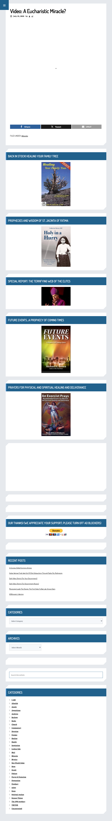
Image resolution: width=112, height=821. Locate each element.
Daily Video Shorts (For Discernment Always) (24, 584)
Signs (13, 791)
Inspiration (16, 745)
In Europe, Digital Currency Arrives (20, 568)
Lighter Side (16, 749)
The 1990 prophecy (18, 801)
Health (14, 742)
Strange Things (17, 798)
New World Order (18, 763)
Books (14, 721)
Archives (15, 714)
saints (14, 787)
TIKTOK (15, 805)
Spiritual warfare (18, 794)
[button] (4, 5)
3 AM (14, 700)
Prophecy (15, 784)
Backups (15, 717)
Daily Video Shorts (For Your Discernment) (23, 578)
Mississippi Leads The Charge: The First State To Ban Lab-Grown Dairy (32, 589)
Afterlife (15, 703)
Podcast (14, 773)
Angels (14, 707)
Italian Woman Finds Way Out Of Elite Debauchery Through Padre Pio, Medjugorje (35, 573)
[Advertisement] (56, 100)
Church (14, 724)
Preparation (16, 780)
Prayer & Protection (19, 777)
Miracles (24, 136)
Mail (13, 752)
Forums (14, 735)
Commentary (16, 728)
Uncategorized (17, 808)
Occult (14, 770)
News (13, 766)
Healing (14, 738)
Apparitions (16, 710)
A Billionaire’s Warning (16, 594)
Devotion (15, 731)
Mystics (14, 759)
